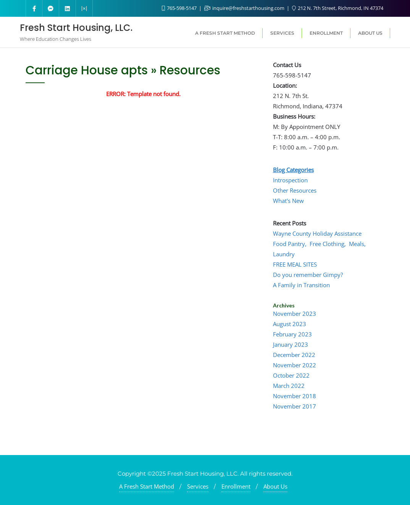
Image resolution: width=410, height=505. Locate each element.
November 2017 (294, 406)
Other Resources (294, 190)
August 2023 (289, 324)
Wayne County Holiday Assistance (317, 233)
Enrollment (235, 486)
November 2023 (294, 313)
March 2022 (289, 385)
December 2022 (294, 355)
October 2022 (291, 375)
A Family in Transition (301, 285)
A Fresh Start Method (146, 486)
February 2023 (292, 334)
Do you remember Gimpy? (308, 274)
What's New (288, 200)
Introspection (290, 180)
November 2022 (294, 365)
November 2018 (294, 396)
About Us (275, 486)
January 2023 (290, 344)
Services (197, 486)
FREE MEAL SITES (295, 264)
